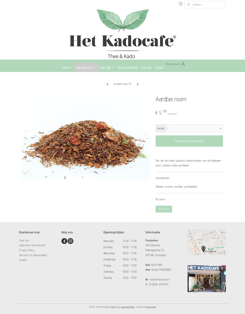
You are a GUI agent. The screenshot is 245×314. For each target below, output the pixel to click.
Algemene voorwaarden (32, 245)
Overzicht (164, 209)
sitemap (113, 307)
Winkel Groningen (128, 67)
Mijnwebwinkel (151, 307)
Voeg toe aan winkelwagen (189, 141)
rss (119, 307)
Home (67, 67)
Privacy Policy (26, 250)
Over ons (146, 67)
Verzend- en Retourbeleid (33, 255)
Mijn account (175, 64)
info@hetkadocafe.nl (159, 279)
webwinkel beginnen (128, 307)
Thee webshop (86, 67)
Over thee (107, 67)
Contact (159, 67)
